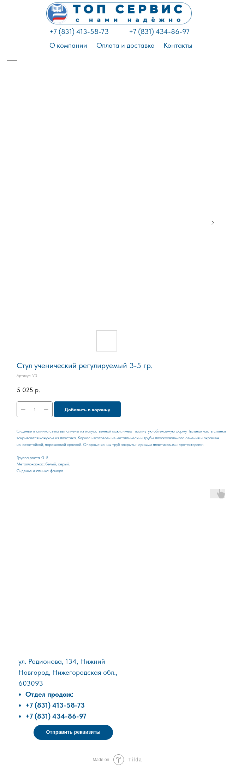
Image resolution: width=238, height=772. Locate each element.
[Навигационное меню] (12, 63)
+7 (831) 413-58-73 (79, 31)
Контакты (177, 45)
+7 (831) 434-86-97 (159, 31)
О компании (68, 45)
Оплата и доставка (125, 45)
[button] (73, 732)
